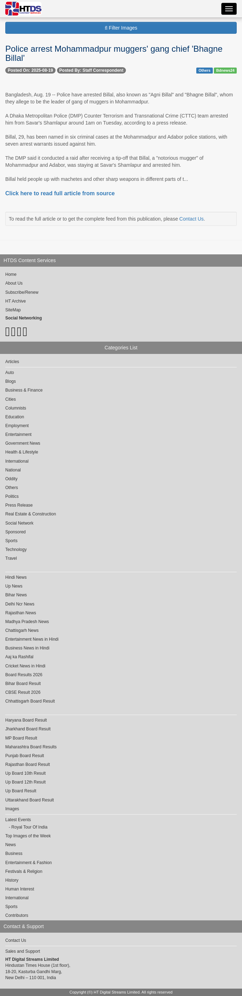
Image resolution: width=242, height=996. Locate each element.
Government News (22, 443)
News (10, 844)
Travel (11, 558)
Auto (9, 372)
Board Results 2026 (23, 674)
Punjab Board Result (24, 755)
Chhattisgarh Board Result (30, 701)
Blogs (10, 381)
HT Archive (15, 301)
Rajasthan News (20, 612)
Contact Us (191, 219)
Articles (12, 361)
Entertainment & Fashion (28, 862)
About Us (14, 283)
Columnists (15, 408)
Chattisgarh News (22, 630)
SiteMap (13, 309)
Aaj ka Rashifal (19, 656)
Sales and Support (22, 951)
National (13, 470)
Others (204, 70)
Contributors (16, 915)
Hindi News (16, 577)
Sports (11, 540)
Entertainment (18, 434)
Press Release (19, 505)
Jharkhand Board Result (28, 729)
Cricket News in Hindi (25, 666)
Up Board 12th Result (25, 782)
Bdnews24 (225, 70)
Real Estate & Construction (30, 514)
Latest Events (18, 819)
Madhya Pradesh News (27, 621)
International (16, 461)
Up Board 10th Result (25, 773)
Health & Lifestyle (21, 452)
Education (14, 416)
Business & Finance (24, 390)
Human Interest (19, 889)
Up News (14, 586)
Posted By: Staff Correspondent (91, 70)
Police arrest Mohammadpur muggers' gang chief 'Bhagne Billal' (114, 53)
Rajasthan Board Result (27, 764)
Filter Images (121, 28)
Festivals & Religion (23, 871)
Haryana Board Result (26, 720)
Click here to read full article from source (60, 193)
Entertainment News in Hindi (31, 639)
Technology (16, 549)
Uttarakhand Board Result (29, 800)
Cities (10, 399)
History (11, 880)
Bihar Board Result (23, 683)
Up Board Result (20, 790)
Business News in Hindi (27, 648)
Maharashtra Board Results (31, 746)
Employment (17, 425)
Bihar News (16, 594)
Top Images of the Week (28, 835)
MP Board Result (21, 738)
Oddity (11, 478)
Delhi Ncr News (19, 604)
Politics (12, 496)
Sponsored (15, 531)
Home (11, 274)
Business (14, 853)
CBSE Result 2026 (22, 692)
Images (12, 808)
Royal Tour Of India (29, 827)
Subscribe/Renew (21, 292)
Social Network (19, 523)
